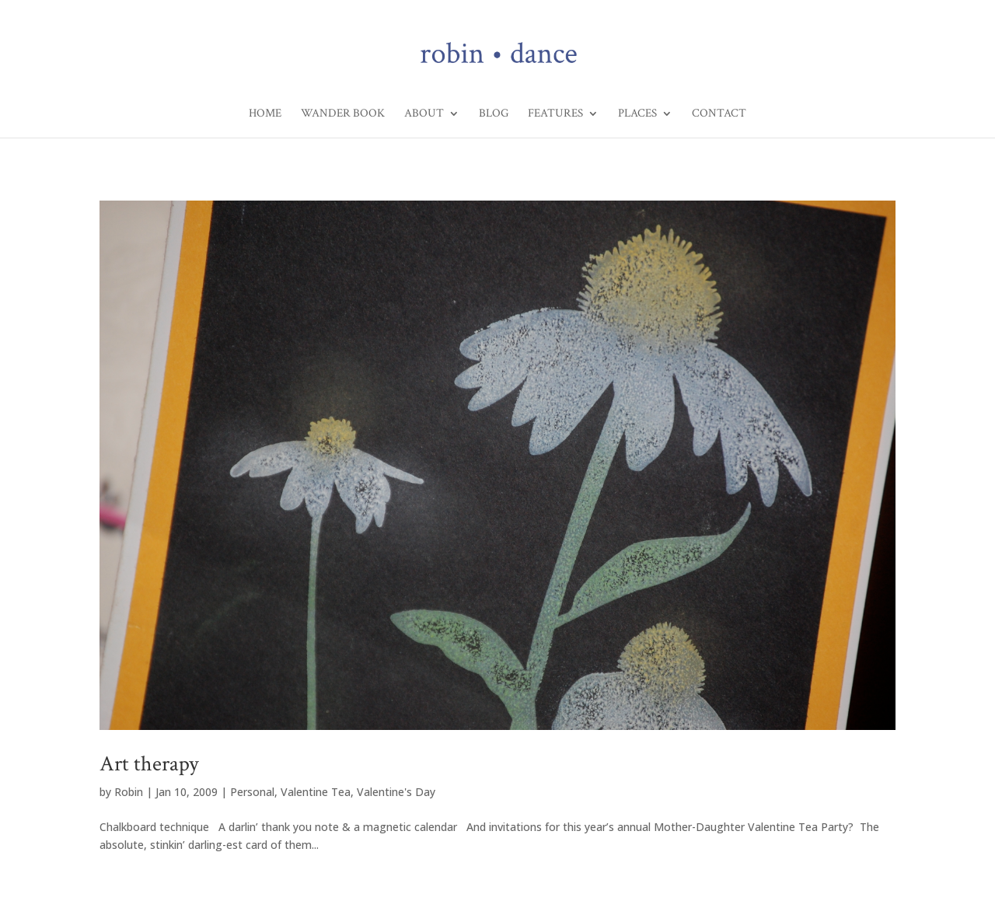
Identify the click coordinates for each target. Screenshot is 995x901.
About (424, 114)
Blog (493, 114)
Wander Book (343, 114)
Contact (719, 114)
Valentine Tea (316, 791)
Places (637, 114)
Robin (128, 791)
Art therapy (149, 763)
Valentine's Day (396, 791)
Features (555, 114)
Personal (252, 791)
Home (265, 114)
